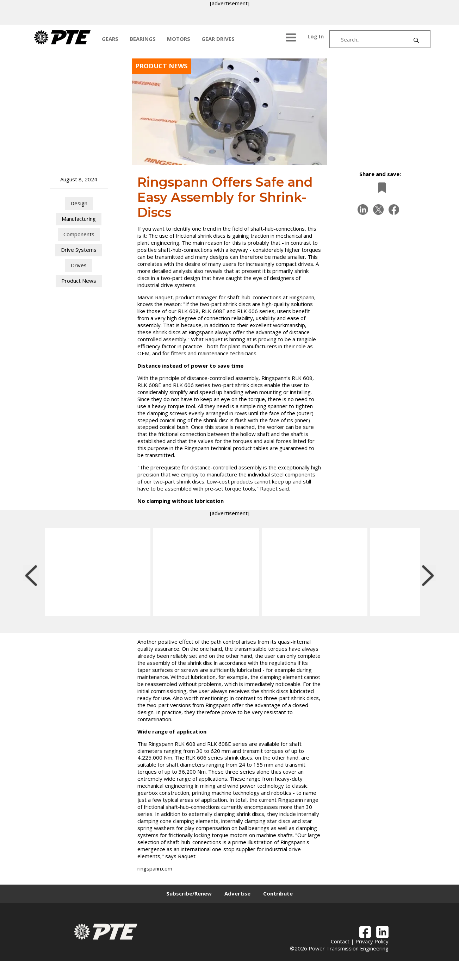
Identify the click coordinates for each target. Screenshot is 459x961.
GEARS (110, 38)
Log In (316, 36)
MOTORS (178, 38)
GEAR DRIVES (218, 38)
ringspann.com (154, 868)
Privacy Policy (372, 941)
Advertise (237, 893)
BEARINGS (143, 38)
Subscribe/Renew (189, 893)
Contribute (278, 893)
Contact (340, 941)
